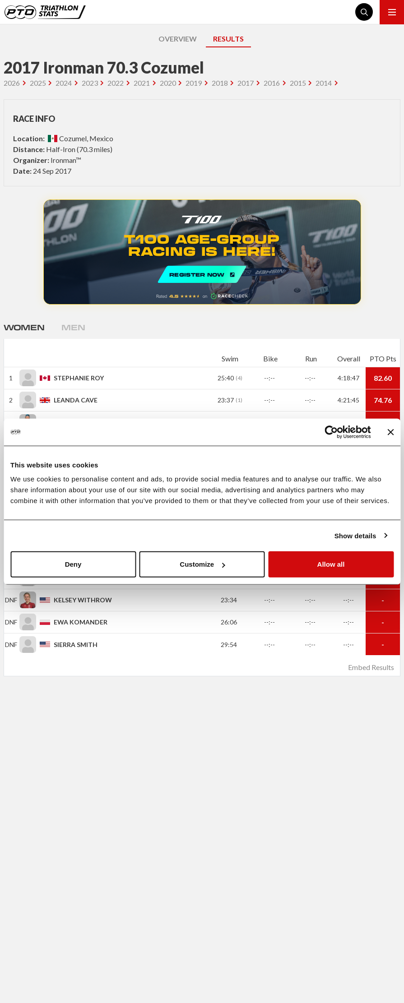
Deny (73, 564)
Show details (355, 535)
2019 (194, 83)
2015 (298, 83)
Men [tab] (73, 327)
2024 (64, 83)
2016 (272, 83)
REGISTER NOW (202, 252)
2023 (90, 83)
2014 (324, 83)
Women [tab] (24, 327)
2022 (115, 83)
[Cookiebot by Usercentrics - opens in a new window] (331, 432)
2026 (12, 83)
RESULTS (228, 38)
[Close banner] (390, 432)
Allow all (331, 564)
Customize (202, 564)
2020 (168, 83)
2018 (220, 83)
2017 (245, 83)
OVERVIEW (177, 38)
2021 (142, 83)
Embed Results (371, 667)
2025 (38, 83)
